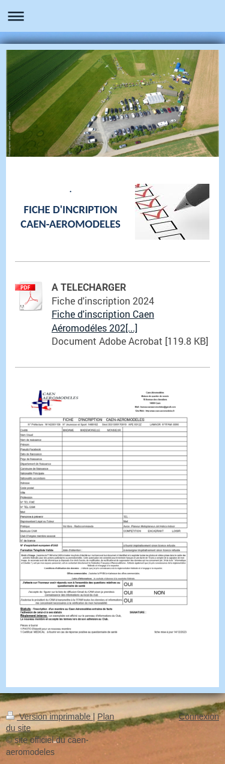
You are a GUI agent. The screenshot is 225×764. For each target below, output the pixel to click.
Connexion (199, 716)
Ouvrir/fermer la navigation (112, 16)
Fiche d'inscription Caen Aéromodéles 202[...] (103, 320)
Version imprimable (49, 716)
